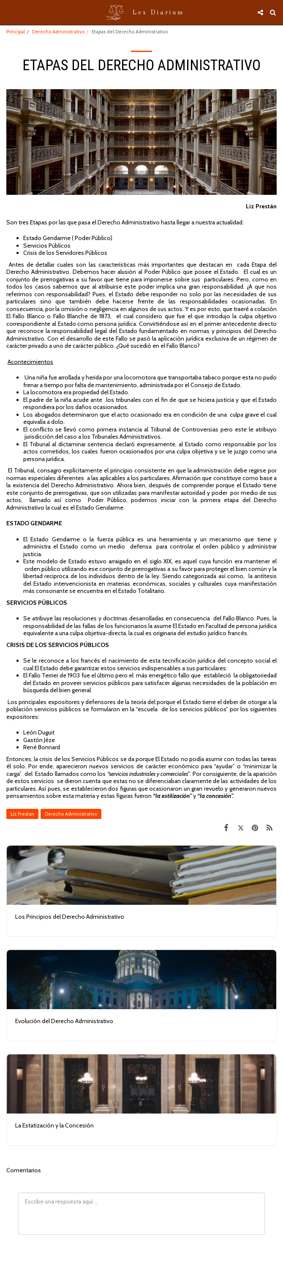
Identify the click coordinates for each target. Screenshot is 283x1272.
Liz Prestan (22, 814)
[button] (9, 12)
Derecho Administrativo (58, 32)
